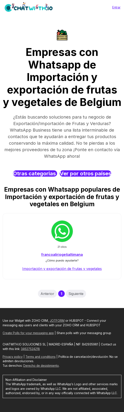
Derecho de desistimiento (41, 365)
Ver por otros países (85, 173)
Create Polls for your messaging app (28, 333)
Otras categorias (35, 173)
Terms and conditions (40, 356)
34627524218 (30, 349)
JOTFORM (57, 320)
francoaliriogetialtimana (62, 254)
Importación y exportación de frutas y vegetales (62, 268)
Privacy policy (13, 356)
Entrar (116, 7)
